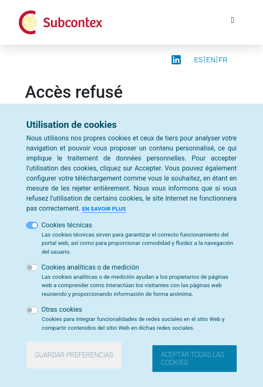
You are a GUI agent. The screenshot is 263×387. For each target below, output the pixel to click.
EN (210, 60)
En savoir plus (104, 208)
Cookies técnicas (66, 225)
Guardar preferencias (74, 355)
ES (198, 60)
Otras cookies (61, 310)
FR (223, 60)
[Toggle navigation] (232, 22)
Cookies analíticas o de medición (90, 267)
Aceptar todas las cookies (192, 359)
